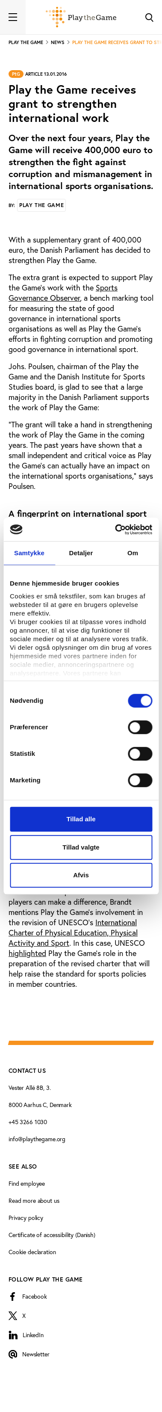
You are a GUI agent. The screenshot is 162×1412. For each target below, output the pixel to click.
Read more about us (34, 1201)
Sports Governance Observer (63, 293)
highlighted (27, 953)
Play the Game (41, 205)
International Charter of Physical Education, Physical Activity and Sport (73, 933)
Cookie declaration (32, 1252)
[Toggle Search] (149, 17)
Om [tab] (132, 553)
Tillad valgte (80, 847)
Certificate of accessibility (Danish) (52, 1235)
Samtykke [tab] (29, 553)
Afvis (81, 875)
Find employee (27, 1183)
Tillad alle (80, 819)
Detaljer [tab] (81, 553)
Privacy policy (26, 1218)
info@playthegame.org (37, 1139)
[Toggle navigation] (13, 17)
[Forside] (81, 17)
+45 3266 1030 (28, 1122)
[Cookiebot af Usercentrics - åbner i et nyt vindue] (115, 529)
